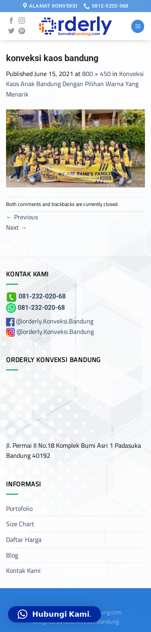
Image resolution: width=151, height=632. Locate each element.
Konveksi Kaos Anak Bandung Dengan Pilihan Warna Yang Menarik (75, 84)
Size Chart (20, 524)
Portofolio (19, 508)
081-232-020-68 (36, 296)
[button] (54, 614)
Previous (22, 217)
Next (16, 227)
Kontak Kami (23, 570)
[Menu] (137, 26)
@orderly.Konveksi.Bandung (54, 321)
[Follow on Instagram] (22, 21)
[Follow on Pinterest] (22, 31)
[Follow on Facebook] (11, 21)
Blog (12, 555)
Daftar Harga (23, 539)
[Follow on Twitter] (11, 31)
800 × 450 (96, 74)
